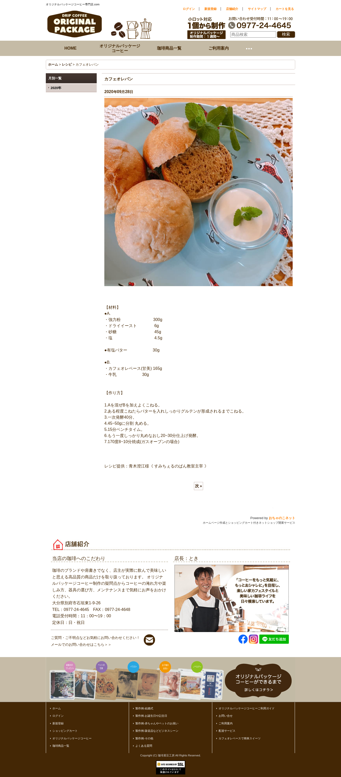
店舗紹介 (232, 9)
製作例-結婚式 (144, 708)
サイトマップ (257, 9)
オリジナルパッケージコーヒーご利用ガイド (247, 708)
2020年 (56, 88)
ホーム (56, 708)
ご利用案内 (226, 723)
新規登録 (210, 9)
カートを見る (285, 9)
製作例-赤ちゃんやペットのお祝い (156, 723)
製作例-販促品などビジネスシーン (156, 730)
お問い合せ (226, 715)
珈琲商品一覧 (60, 745)
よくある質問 (143, 745)
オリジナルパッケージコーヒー (72, 738)
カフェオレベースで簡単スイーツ (240, 738)
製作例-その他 (144, 738)
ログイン (189, 9)
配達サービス (227, 730)
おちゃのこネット (282, 518)
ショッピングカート (65, 730)
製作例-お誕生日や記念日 (151, 715)
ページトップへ (285, 507)
